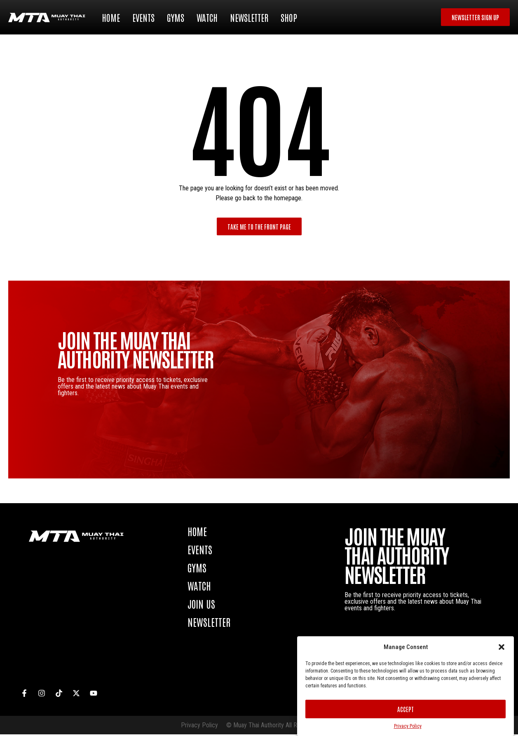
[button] (501, 647)
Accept (405, 709)
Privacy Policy (408, 726)
